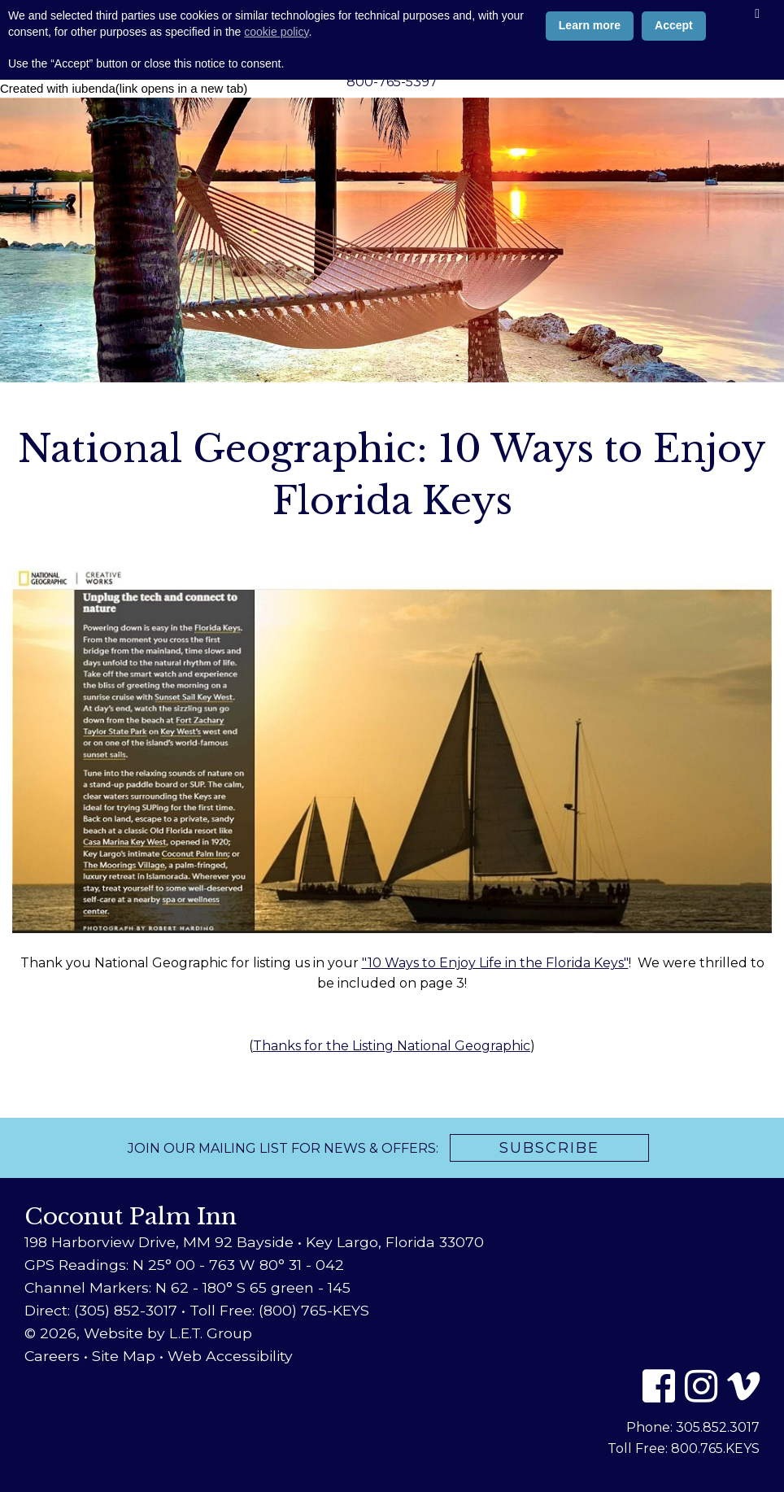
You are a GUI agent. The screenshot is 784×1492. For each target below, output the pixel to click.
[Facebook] (658, 1386)
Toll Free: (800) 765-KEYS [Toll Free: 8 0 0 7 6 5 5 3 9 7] (279, 1310)
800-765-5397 (392, 81)
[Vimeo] (743, 1386)
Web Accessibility (230, 1355)
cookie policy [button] (276, 1426)
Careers (52, 1355)
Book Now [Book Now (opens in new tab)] (69, 20)
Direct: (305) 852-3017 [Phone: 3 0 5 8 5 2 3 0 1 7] (100, 1310)
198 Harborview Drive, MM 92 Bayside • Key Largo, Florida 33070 (254, 1241)
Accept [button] (674, 1420)
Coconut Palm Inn (392, 37)
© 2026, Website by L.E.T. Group (138, 1332)
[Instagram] (701, 1386)
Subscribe (549, 1148)
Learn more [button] (590, 1420)
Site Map (123, 1355)
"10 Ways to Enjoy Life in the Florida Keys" (495, 963)
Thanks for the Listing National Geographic (391, 1046)
